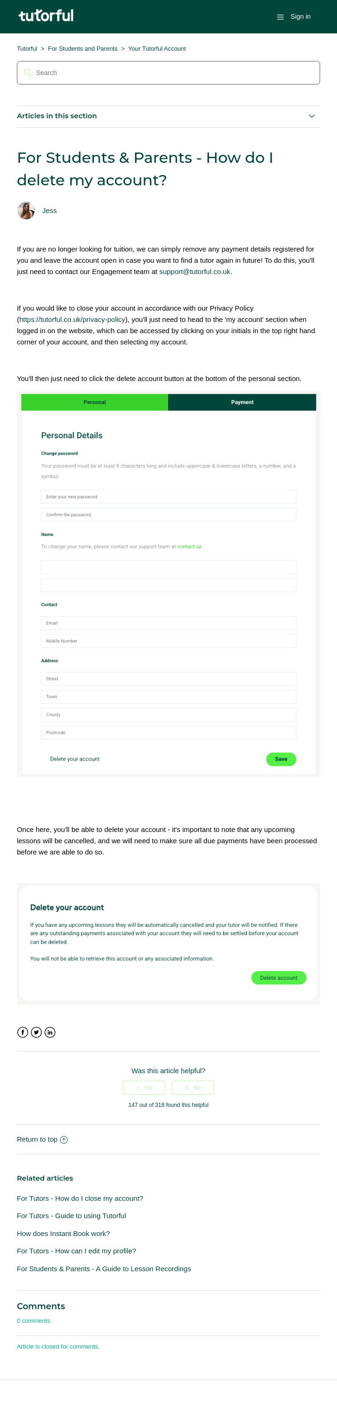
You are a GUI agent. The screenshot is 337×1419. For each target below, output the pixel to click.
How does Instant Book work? (63, 1233)
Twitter (36, 1032)
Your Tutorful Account (157, 48)
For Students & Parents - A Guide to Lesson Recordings (104, 1269)
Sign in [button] (301, 16)
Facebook (23, 1032)
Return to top (42, 1139)
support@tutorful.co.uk (194, 271)
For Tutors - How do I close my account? (80, 1198)
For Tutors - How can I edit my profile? (76, 1251)
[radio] (144, 1088)
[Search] (168, 72)
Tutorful (27, 48)
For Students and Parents (82, 48)
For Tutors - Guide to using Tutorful (71, 1216)
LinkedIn (50, 1032)
